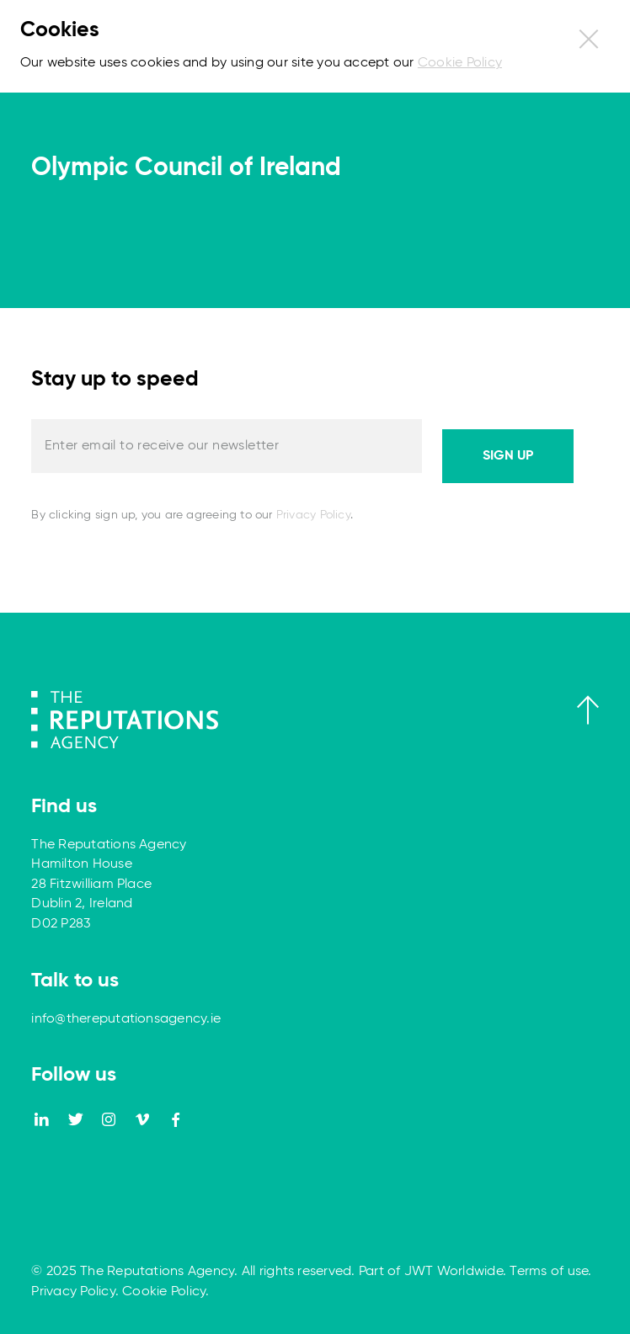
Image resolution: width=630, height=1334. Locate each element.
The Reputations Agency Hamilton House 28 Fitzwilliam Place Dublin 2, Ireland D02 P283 (108, 884)
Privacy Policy (313, 515)
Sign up (508, 456)
